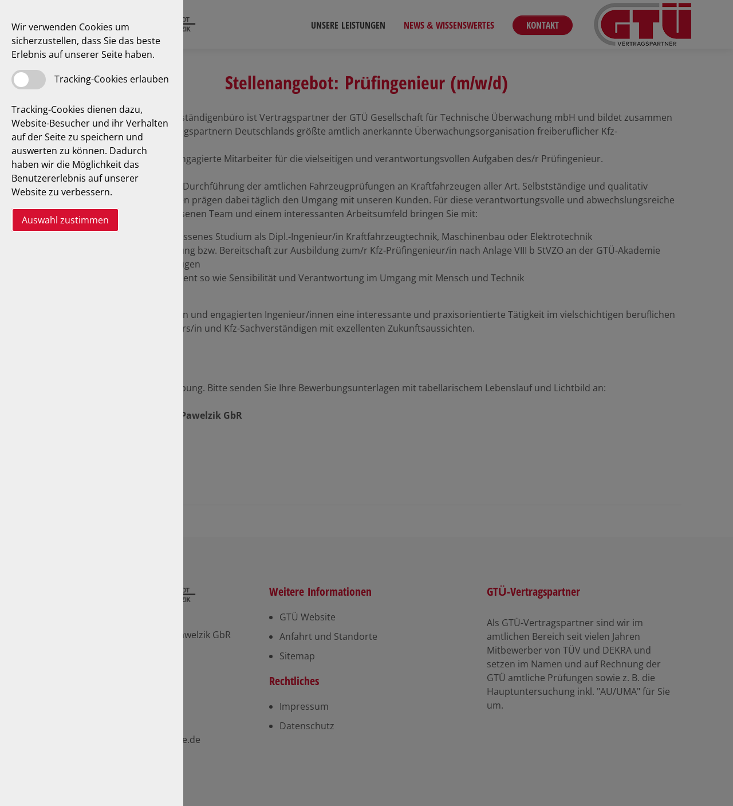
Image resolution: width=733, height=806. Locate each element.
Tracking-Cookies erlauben (111, 79)
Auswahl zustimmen (65, 220)
